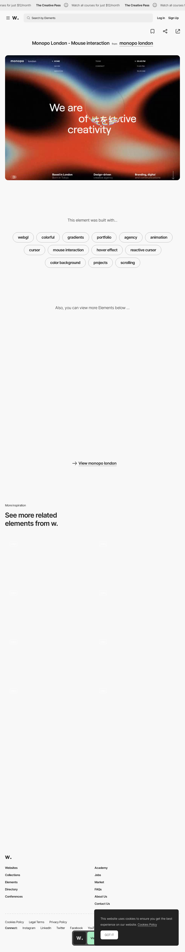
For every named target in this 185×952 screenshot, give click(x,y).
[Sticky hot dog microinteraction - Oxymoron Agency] (47, 705)
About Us (101, 896)
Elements (11, 882)
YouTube (93, 928)
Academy (101, 868)
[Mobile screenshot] (47, 420)
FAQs (98, 889)
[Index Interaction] (137, 705)
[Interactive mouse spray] (137, 656)
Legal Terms (36, 922)
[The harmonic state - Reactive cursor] (137, 558)
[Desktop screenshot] (137, 352)
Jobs (98, 875)
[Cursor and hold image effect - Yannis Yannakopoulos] (47, 558)
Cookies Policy (14, 922)
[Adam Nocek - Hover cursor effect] (47, 656)
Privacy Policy (58, 922)
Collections (12, 875)
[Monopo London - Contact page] (47, 352)
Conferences (14, 896)
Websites (11, 868)
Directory (11, 889)
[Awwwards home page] (79, 938)
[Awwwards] (15, 18)
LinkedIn (46, 928)
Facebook (76, 928)
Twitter (60, 928)
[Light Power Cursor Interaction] (47, 607)
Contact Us (102, 903)
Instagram (29, 928)
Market (99, 882)
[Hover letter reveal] (137, 607)
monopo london (136, 43)
